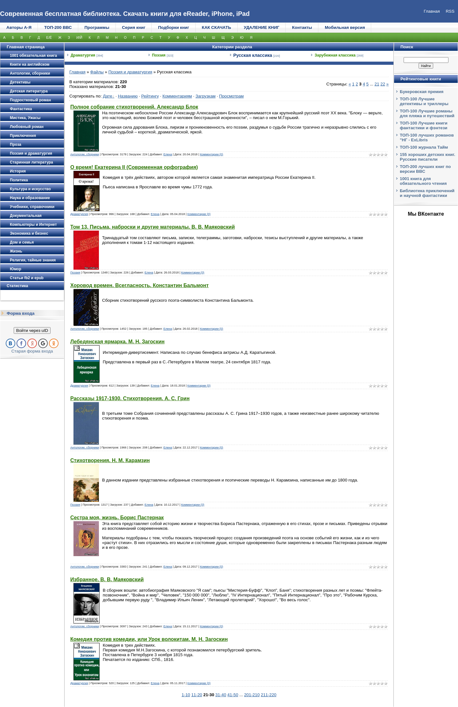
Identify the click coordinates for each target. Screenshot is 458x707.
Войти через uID (32, 330)
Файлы (97, 72)
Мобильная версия (345, 27)
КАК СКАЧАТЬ (216, 27)
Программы (97, 27)
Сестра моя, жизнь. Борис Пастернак (117, 517)
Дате (107, 96)
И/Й (79, 37)
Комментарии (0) (211, 154)
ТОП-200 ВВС (58, 27)
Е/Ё (49, 37)
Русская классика (252, 55)
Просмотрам (231, 96)
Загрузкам (206, 96)
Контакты (302, 27)
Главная (77, 72)
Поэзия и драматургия (130, 72)
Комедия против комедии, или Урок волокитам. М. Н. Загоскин (149, 639)
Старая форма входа (32, 351)
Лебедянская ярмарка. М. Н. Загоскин (117, 341)
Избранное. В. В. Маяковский (107, 579)
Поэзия (159, 55)
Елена (167, 154)
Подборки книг (173, 27)
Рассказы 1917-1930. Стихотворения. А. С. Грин (130, 398)
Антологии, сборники (84, 154)
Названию (128, 96)
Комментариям (177, 96)
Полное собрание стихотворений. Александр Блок (134, 107)
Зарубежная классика (335, 55)
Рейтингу (150, 96)
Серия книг (133, 27)
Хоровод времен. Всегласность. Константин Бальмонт (139, 285)
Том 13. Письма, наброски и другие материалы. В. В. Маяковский (152, 227)
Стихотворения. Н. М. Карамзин (110, 460)
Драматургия (83, 55)
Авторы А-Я (18, 27)
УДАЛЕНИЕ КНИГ (262, 27)
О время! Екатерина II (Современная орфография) (134, 167)
